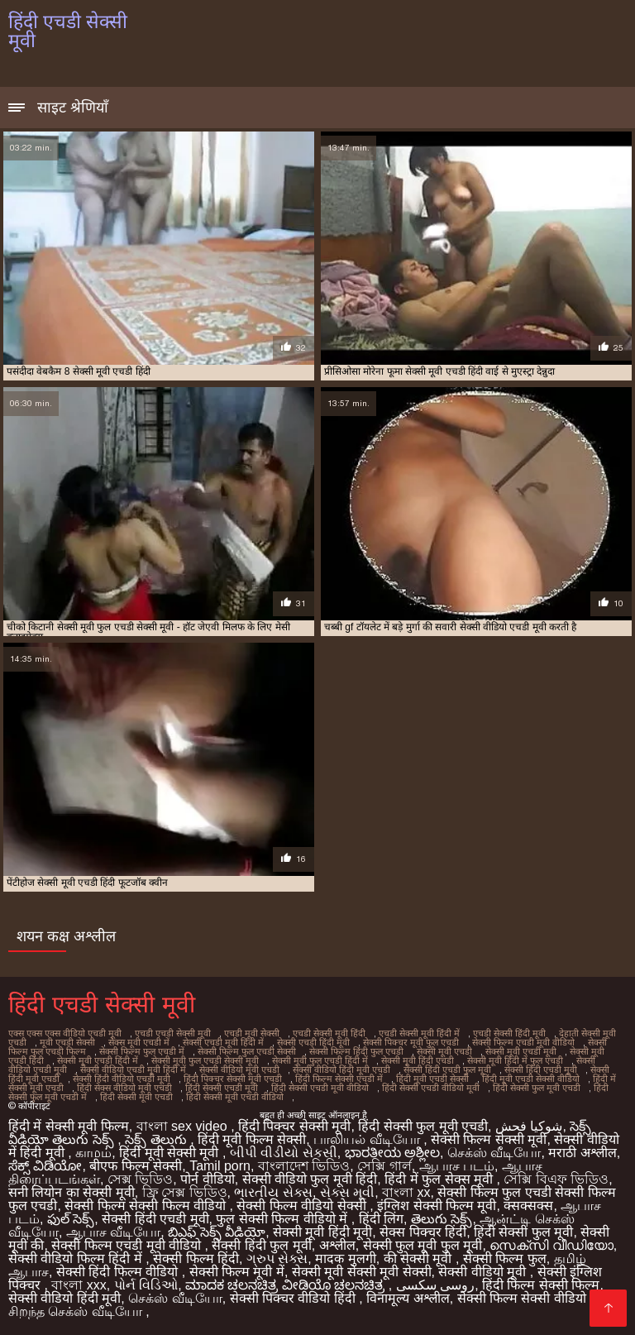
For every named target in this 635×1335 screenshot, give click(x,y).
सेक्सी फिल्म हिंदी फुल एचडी (356, 1051)
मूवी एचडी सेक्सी (67, 1042)
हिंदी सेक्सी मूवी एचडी (136, 1097)
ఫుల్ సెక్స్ (70, 1219)
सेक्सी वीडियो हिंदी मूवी (64, 1298)
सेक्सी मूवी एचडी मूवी (520, 1051)
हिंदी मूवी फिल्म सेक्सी (252, 1139)
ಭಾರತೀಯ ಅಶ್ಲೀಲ (392, 1153)
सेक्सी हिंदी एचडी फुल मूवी (447, 1069)
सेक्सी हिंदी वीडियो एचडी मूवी (121, 1079)
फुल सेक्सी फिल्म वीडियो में (283, 1219)
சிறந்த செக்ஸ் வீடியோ (77, 1311)
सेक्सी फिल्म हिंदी (196, 1258)
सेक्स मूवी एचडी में (138, 1042)
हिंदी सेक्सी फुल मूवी (523, 1232)
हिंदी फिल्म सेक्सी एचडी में (339, 1079)
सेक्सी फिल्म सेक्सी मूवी (489, 1139)
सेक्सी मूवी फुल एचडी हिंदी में (320, 1060)
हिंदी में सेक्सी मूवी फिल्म (68, 1126)
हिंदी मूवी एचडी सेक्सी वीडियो (531, 1079)
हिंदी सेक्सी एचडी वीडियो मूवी (431, 1088)
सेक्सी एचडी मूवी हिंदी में (223, 1042)
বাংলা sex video (183, 1126)
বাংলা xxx (78, 1285)
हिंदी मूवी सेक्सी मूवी (170, 1153)
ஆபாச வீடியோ (113, 1232)
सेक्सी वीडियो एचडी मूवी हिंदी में (133, 1069)
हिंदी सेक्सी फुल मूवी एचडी (536, 1088)
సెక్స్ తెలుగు (157, 1139)
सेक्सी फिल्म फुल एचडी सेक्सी (247, 1051)
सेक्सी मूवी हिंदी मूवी (322, 1232)
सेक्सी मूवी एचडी (444, 1051)
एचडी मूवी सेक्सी (251, 1033)
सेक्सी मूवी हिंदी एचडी (417, 1060)
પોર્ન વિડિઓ (146, 1285)
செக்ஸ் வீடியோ (494, 1153)
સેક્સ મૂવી (347, 1192)
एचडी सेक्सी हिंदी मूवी (509, 1033)
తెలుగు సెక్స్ (441, 1219)
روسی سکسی (435, 1285)
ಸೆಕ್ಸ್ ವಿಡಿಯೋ (45, 1166)
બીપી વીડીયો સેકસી (283, 1153)
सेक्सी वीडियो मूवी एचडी (239, 1069)
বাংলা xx (406, 1192)
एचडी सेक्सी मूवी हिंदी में (419, 1033)
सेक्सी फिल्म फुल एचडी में (141, 1051)
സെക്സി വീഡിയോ (551, 1245)
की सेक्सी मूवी (420, 1258)
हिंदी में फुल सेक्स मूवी (440, 1179)
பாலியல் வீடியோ (368, 1139)
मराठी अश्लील (582, 1153)
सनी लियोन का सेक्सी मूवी (71, 1192)
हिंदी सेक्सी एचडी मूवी (221, 1088)
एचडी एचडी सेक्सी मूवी (173, 1033)
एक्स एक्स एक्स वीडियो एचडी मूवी (65, 1033)
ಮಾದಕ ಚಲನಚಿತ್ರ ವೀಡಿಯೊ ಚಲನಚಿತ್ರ (287, 1285)
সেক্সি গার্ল (384, 1166)
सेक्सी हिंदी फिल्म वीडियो (119, 1272)
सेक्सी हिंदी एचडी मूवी (540, 1069)
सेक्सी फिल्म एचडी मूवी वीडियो (523, 1042)
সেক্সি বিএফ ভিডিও (556, 1179)
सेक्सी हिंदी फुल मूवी (261, 1245)
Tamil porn (220, 1166)
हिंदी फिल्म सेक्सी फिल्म (540, 1285)
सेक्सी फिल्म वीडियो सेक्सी (303, 1206)
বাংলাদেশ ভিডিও (304, 1166)
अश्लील (337, 1245)
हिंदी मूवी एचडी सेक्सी (432, 1079)
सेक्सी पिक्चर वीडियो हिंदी (295, 1298)
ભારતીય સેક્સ (273, 1192)
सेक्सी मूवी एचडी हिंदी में (97, 1060)
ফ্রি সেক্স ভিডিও (184, 1192)
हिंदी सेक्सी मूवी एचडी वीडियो (235, 1097)
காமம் (93, 1153)
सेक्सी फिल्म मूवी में (236, 1272)
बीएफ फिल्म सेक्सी (135, 1166)
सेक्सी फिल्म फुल (505, 1258)
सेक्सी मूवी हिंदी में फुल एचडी (515, 1060)
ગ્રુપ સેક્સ (277, 1258)
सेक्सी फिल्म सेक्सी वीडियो (523, 1298)
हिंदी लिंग (381, 1219)
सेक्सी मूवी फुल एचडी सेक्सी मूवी (205, 1060)
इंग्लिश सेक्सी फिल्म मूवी (436, 1206)
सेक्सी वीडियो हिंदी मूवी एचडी (341, 1069)
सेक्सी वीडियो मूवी (483, 1272)
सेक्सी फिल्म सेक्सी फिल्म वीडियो (146, 1206)
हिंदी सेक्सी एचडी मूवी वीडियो (320, 1088)
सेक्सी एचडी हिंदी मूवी (313, 1042)
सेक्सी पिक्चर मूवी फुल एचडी (411, 1042)
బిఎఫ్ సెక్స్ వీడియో (216, 1232)
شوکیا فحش (528, 1126)
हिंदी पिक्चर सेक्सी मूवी (294, 1126)
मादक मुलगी (345, 1258)
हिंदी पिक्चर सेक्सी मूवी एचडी (233, 1079)
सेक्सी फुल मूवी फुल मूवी (423, 1245)
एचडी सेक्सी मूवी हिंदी (329, 1033)
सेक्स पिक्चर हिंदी (423, 1232)
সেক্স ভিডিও (140, 1179)
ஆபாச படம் (456, 1166)
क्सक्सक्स (528, 1206)
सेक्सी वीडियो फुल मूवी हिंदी (310, 1179)
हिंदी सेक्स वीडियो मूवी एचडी (124, 1088)
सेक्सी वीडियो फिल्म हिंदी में (77, 1258)
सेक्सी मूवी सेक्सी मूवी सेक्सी (362, 1272)
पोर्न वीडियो (207, 1179)
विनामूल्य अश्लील (407, 1298)
